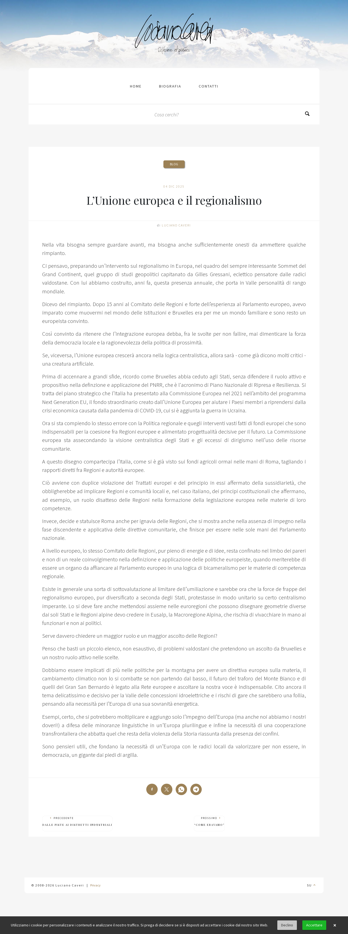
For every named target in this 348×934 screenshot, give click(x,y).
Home (136, 86)
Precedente (77, 821)
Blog (174, 164)
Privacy (95, 885)
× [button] (334, 925)
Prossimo (209, 821)
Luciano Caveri (176, 225)
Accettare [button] (314, 925)
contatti (208, 86)
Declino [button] (287, 925)
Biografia (170, 86)
